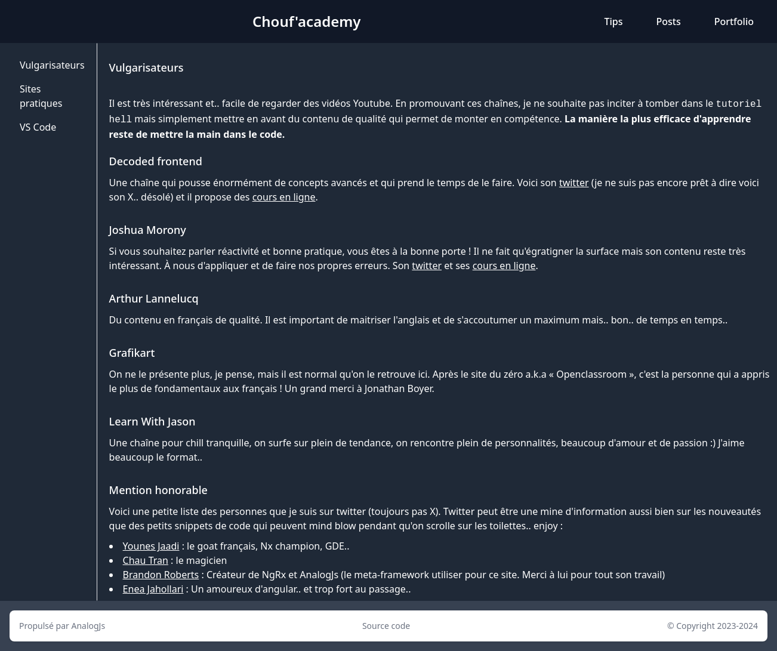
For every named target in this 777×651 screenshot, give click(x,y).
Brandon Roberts (161, 574)
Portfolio (734, 21)
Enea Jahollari (153, 589)
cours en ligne (284, 196)
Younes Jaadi (151, 546)
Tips (613, 21)
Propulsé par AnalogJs (62, 625)
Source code (386, 625)
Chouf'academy (306, 21)
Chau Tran (145, 560)
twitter (574, 182)
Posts (668, 21)
